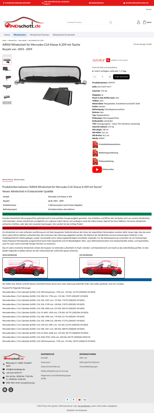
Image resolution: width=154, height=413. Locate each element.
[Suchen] (110, 22)
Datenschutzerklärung (50, 366)
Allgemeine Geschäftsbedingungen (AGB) (56, 376)
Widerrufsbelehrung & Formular (54, 371)
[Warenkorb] (147, 22)
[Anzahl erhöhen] (110, 76)
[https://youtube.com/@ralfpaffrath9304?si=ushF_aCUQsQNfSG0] (10, 389)
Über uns (83, 357)
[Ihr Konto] (138, 22)
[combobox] (86, 22)
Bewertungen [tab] (19, 179)
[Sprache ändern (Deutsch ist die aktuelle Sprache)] (147, 9)
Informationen (87, 354)
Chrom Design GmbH (143, 44)
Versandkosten (84, 406)
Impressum (45, 362)
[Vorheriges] (16, 82)
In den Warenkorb (121, 77)
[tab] (7, 180)
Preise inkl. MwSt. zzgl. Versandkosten (104, 67)
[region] (45, 82)
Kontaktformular (28, 382)
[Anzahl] (102, 76)
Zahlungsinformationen (89, 362)
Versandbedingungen (88, 366)
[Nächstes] (84, 82)
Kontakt (44, 357)
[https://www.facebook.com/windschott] (4, 389)
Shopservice (47, 354)
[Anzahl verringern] (94, 76)
